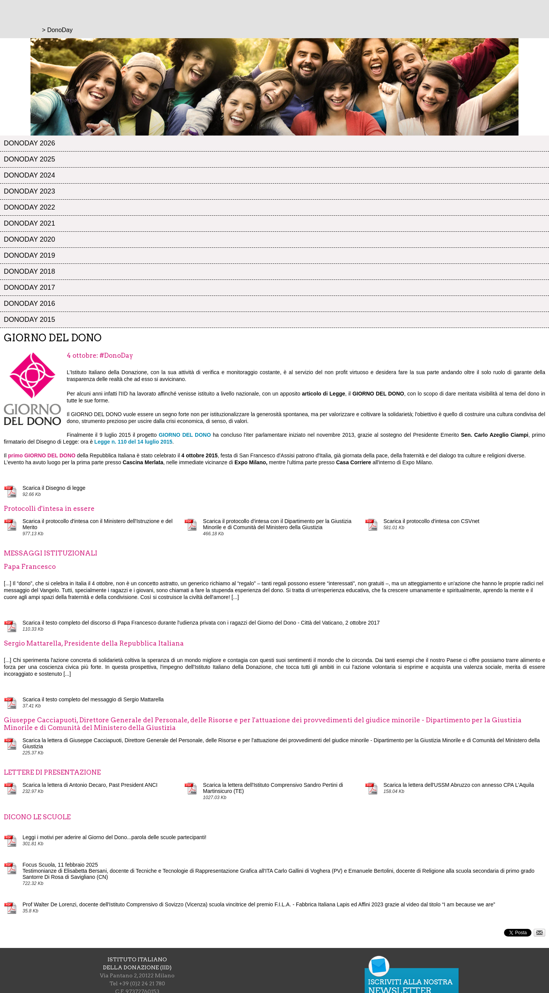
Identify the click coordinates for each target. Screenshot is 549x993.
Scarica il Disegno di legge (53, 488)
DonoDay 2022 (29, 207)
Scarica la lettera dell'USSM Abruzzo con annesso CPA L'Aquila (459, 785)
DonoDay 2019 (29, 255)
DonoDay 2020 (29, 239)
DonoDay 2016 (29, 303)
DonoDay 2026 (29, 143)
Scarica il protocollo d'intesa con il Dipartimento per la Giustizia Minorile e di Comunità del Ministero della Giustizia (277, 524)
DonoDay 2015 (29, 319)
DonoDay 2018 (29, 271)
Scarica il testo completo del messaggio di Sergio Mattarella (93, 699)
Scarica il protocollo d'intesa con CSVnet (432, 521)
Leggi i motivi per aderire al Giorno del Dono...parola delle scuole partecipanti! (114, 837)
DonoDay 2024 (29, 175)
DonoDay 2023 (29, 191)
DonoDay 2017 (29, 287)
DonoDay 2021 (29, 223)
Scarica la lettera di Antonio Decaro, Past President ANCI (89, 785)
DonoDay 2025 (29, 159)
